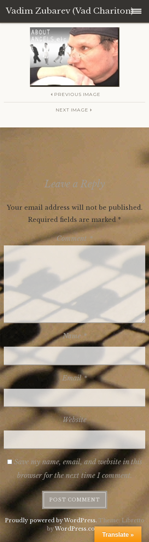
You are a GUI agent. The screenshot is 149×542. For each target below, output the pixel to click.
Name (75, 336)
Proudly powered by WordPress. (51, 520)
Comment (74, 238)
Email (74, 378)
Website (74, 420)
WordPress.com (77, 528)
